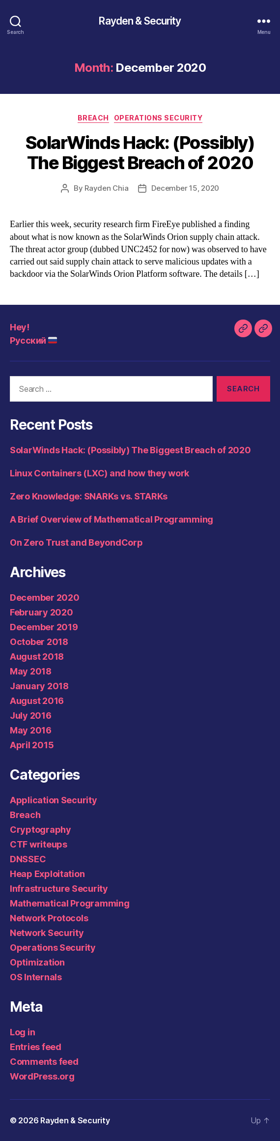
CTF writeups (38, 844)
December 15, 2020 (185, 188)
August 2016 (37, 701)
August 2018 (37, 656)
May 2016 (31, 730)
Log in (22, 1032)
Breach (93, 118)
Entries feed (35, 1047)
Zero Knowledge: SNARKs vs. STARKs (89, 496)
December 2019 (44, 627)
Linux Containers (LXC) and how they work (99, 473)
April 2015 (32, 745)
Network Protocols (49, 918)
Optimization (37, 962)
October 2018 (39, 642)
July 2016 (31, 715)
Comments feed (44, 1061)
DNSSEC (28, 859)
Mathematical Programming (70, 903)
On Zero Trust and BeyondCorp (76, 542)
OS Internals (36, 977)
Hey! (19, 327)
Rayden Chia (106, 188)
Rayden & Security (140, 21)
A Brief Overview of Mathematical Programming (111, 519)
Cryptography (40, 829)
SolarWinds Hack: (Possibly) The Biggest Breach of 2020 (140, 153)
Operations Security (158, 118)
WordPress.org (42, 1076)
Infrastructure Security (59, 888)
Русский (33, 340)
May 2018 (31, 671)
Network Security (47, 933)
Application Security (53, 800)
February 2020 (41, 612)
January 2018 (39, 686)
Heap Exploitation (47, 874)
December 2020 (45, 597)
